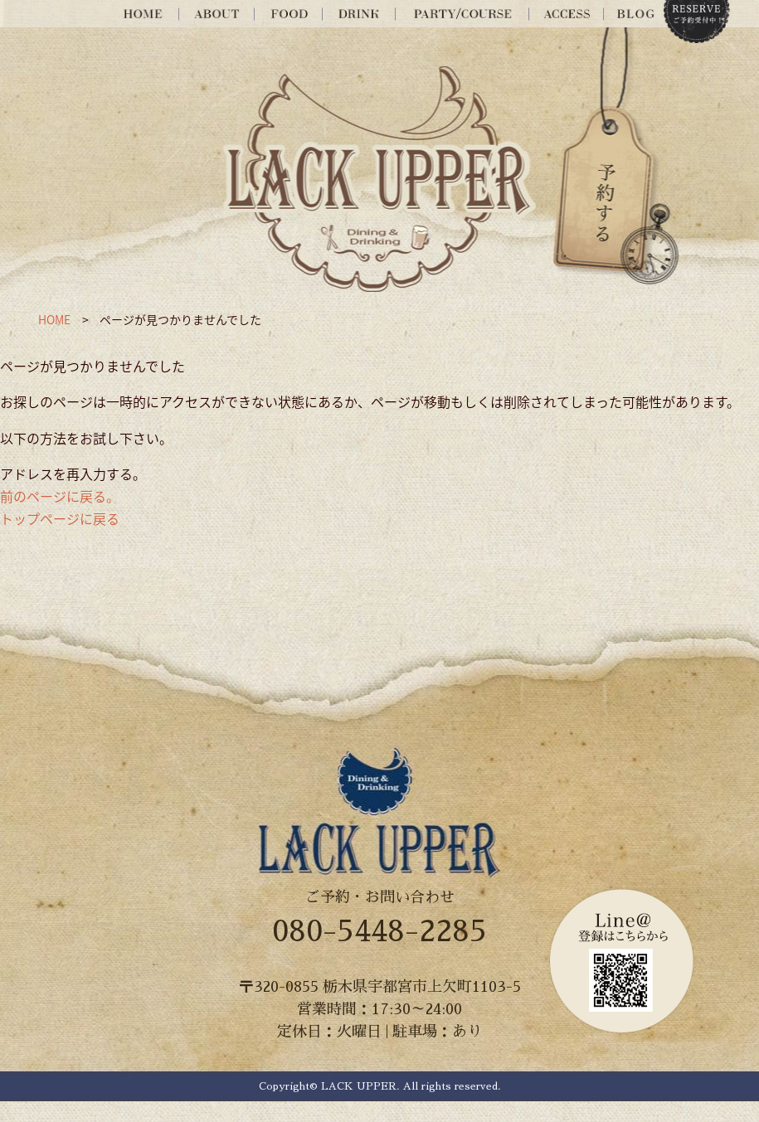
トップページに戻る (59, 518)
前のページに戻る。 (59, 496)
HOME (54, 319)
